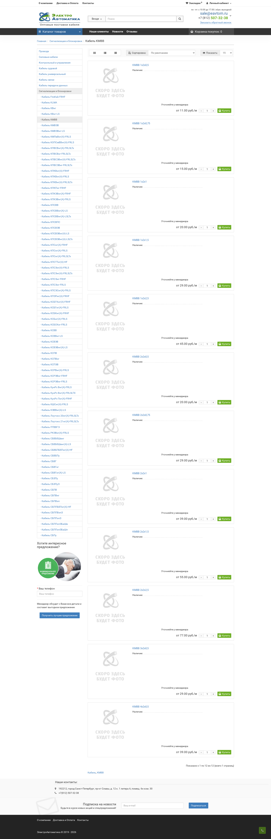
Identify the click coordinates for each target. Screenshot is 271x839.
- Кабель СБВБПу (49, 455)
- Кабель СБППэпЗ (50, 518)
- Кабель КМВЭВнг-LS (52, 131)
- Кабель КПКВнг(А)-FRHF (54, 170)
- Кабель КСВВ (48, 330)
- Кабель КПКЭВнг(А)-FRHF (55, 193)
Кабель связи (46, 79)
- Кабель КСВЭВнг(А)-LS (53, 347)
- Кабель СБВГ (48, 461)
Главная (41, 41)
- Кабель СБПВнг (49, 495)
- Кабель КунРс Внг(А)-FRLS (55, 387)
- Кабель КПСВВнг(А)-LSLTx (55, 216)
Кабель (92, 772)
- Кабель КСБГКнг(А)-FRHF (55, 301)
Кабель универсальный (52, 74)
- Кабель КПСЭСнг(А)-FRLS (55, 290)
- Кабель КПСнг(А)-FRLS (53, 250)
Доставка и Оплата (67, 3)
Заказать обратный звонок (215, 22)
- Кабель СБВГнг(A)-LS (52, 472)
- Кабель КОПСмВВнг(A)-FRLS (56, 142)
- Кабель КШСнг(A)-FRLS (53, 404)
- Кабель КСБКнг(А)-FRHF (54, 313)
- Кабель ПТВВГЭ (49, 427)
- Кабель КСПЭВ (48, 364)
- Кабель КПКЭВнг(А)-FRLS (55, 199)
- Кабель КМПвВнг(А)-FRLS (55, 136)
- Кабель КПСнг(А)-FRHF (53, 244)
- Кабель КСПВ (48, 353)
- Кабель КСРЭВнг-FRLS (53, 381)
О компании (46, 3)
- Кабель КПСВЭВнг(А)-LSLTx (56, 239)
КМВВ (100, 772)
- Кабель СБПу (48, 535)
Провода (44, 51)
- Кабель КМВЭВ (49, 125)
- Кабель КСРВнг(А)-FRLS (54, 370)
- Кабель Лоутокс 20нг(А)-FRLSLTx (59, 415)
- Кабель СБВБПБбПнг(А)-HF (56, 449)
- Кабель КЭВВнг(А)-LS (52, 410)
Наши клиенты (99, 31)
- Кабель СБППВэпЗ (51, 512)
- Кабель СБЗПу (48, 478)
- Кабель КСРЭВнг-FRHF (53, 375)
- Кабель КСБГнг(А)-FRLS (53, 307)
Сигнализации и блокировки (66, 41)
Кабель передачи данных (53, 85)
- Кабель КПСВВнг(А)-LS (53, 210)
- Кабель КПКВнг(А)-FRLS (54, 176)
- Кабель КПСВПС (49, 222)
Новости (117, 31)
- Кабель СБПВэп (49, 501)
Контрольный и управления (55, 62)
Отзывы (132, 31)
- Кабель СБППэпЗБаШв (53, 524)
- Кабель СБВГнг (49, 467)
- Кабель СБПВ (48, 489)
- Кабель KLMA (48, 102)
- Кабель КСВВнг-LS (51, 336)
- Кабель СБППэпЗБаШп (53, 529)
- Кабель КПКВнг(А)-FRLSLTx (55, 182)
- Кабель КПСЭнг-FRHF (52, 279)
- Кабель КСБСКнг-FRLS (53, 324)
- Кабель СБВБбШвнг (51, 438)
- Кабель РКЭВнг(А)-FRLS (54, 432)
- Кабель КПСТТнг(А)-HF (53, 262)
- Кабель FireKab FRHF (52, 96)
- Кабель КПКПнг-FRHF (52, 188)
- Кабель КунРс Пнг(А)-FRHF (55, 398)
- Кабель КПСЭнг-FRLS (52, 284)
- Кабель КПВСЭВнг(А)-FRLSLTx (57, 159)
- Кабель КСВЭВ (48, 341)
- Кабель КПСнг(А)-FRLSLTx (55, 256)
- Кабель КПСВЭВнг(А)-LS (54, 233)
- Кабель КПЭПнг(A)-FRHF (54, 296)
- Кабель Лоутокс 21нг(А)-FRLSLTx (59, 421)
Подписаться (198, 805)
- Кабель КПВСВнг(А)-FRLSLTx (56, 148)
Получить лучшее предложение (59, 615)
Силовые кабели (48, 57)
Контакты (88, 3)
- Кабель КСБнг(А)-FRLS (53, 319)
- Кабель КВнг (47, 108)
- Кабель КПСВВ (48, 205)
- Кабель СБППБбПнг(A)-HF (55, 506)
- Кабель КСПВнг (49, 358)
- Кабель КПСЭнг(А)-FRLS (54, 267)
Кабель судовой (48, 68)
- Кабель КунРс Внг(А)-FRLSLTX (57, 393)
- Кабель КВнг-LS (49, 114)
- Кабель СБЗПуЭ (49, 484)
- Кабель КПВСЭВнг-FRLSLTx (55, 165)
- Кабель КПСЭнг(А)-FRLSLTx (55, 273)
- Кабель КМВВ (48, 119)
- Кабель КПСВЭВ (49, 227)
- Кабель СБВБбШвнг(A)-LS (55, 444)
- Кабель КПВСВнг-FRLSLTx (55, 153)
